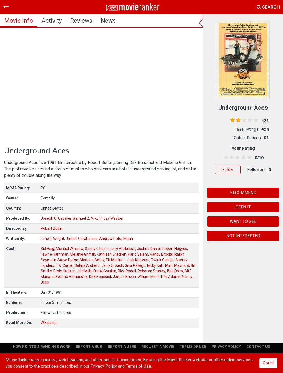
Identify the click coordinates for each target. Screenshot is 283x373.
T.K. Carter (64, 265)
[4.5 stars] (248, 157)
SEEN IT (243, 207)
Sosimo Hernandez (71, 276)
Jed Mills (84, 271)
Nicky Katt (155, 265)
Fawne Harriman (54, 254)
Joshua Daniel (149, 249)
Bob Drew (175, 271)
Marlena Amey (92, 260)
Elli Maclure (115, 260)
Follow (228, 169)
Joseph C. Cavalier (56, 218)
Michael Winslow (69, 249)
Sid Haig (47, 249)
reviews (81, 20)
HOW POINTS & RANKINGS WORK (41, 347)
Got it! (268, 363)
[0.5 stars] (225, 157)
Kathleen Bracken (111, 254)
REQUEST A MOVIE (158, 347)
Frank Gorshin (104, 271)
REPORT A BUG (89, 347)
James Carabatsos (82, 238)
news (108, 20)
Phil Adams (170, 276)
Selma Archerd (87, 265)
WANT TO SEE (243, 221)
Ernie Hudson (64, 271)
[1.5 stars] (231, 157)
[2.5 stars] (237, 157)
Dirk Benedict (100, 276)
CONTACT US (258, 347)
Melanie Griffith (82, 254)
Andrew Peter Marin (116, 238)
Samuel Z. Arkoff (87, 218)
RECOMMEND (243, 192)
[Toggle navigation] (6, 7)
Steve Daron (67, 260)
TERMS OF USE (193, 347)
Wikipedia (49, 323)
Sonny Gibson (96, 249)
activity (51, 20)
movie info (18, 20)
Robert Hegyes (174, 249)
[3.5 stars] (242, 157)
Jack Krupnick (137, 260)
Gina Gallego (135, 265)
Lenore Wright (52, 238)
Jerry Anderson (122, 249)
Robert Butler (52, 228)
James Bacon (124, 276)
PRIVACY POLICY (226, 347)
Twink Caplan (162, 260)
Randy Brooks (161, 254)
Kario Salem (138, 254)
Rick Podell (127, 271)
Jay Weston (113, 218)
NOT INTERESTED (243, 235)
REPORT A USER (122, 347)
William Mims (149, 276)
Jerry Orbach (112, 265)
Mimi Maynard (177, 265)
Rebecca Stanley (151, 271)
